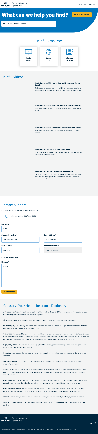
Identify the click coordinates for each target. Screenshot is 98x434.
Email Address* (50, 235)
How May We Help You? (10, 257)
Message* (5, 262)
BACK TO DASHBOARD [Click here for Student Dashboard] (81, 14)
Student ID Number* (8, 235)
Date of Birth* (6, 246)
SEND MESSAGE (9, 291)
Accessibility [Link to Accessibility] (66, 429)
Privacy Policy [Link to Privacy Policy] (50, 429)
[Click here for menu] (93, 4)
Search (4, 24)
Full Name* (5, 224)
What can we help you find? (34, 15)
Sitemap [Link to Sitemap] (73, 429)
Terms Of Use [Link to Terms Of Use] (58, 429)
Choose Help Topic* (51, 246)
